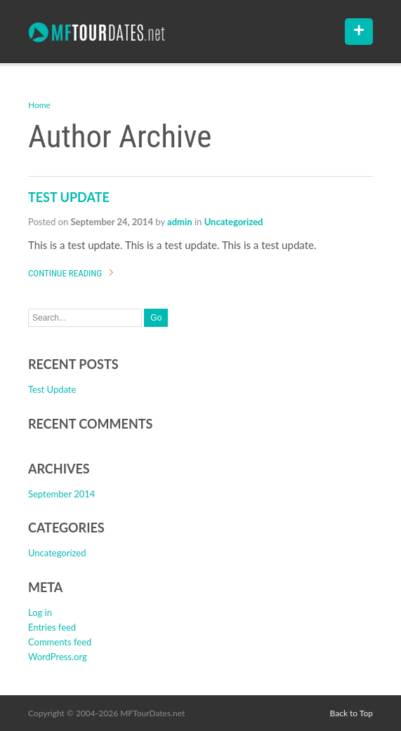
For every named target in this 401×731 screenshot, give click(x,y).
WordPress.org (57, 656)
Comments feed (59, 642)
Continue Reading (65, 273)
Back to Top (351, 713)
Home (39, 105)
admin (179, 221)
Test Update (69, 197)
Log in (40, 612)
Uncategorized (233, 221)
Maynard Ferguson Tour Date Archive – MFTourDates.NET (96, 32)
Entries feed (52, 627)
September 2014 (61, 493)
